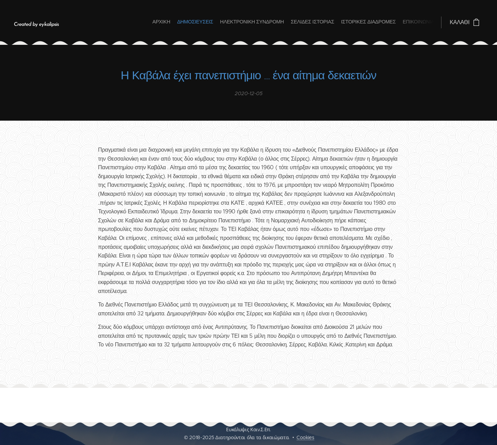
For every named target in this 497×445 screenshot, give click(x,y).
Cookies (305, 437)
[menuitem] (400, 22)
